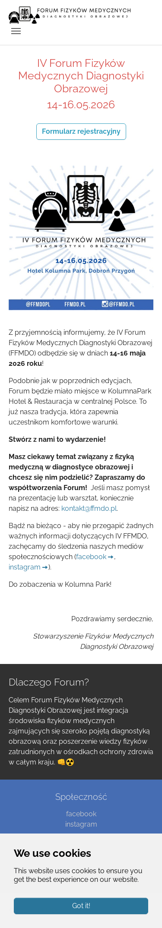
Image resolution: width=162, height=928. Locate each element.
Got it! (81, 906)
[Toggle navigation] (16, 31)
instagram (25, 567)
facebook (91, 557)
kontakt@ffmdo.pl (89, 508)
